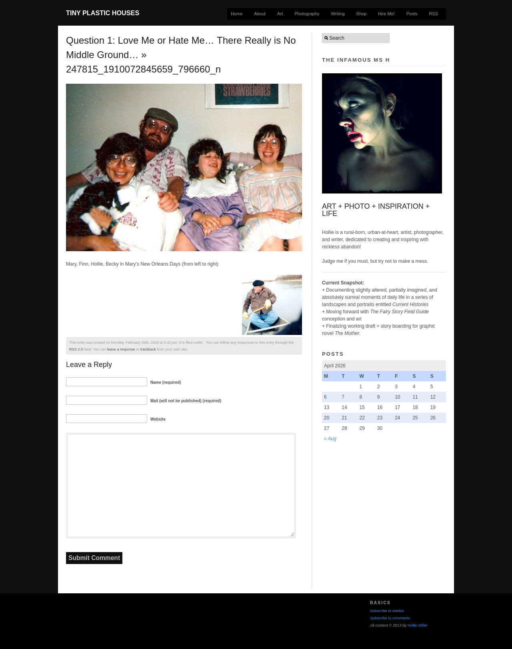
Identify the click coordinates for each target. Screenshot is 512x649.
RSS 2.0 (76, 349)
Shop (361, 13)
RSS (433, 13)
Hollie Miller (418, 625)
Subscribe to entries (387, 611)
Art (280, 13)
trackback (148, 349)
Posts (412, 13)
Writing (338, 13)
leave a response (121, 349)
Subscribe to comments (390, 618)
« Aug (330, 438)
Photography (306, 13)
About (260, 13)
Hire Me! (386, 13)
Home (236, 13)
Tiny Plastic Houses (102, 12)
